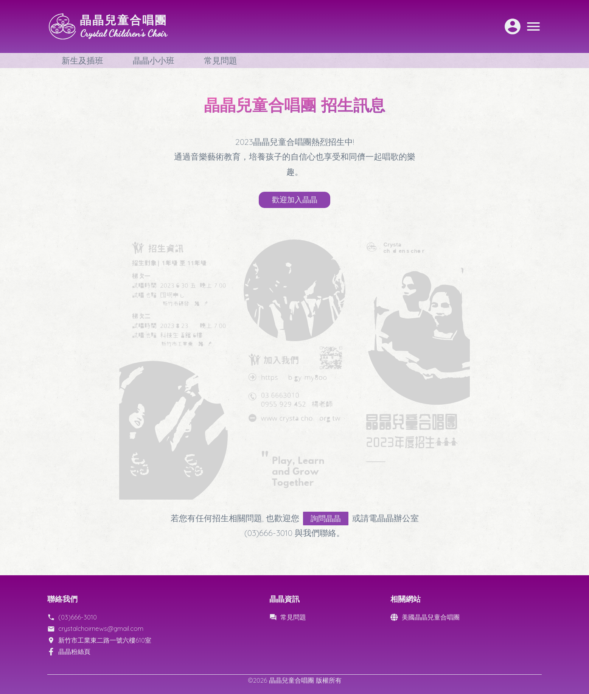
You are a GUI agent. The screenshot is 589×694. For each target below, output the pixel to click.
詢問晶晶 (330, 521)
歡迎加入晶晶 (295, 200)
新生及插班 (82, 60)
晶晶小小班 (153, 60)
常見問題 (220, 60)
